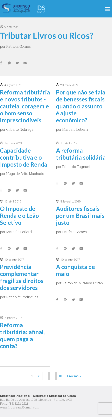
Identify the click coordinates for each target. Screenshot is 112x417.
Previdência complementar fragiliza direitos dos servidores (21, 277)
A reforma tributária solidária (81, 154)
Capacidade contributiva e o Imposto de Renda (23, 157)
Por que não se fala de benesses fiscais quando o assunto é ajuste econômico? (80, 106)
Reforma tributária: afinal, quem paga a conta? (22, 335)
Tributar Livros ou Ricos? (46, 35)
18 (60, 376)
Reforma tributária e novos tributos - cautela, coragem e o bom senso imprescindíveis (25, 106)
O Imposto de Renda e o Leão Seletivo (19, 215)
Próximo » (74, 376)
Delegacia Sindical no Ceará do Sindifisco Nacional (23, 8)
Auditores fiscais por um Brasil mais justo (80, 215)
